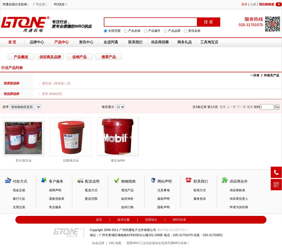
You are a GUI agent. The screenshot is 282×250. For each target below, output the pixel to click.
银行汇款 (19, 199)
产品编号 (154, 31)
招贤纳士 (151, 220)
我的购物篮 (270, 4)
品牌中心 (37, 42)
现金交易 (19, 190)
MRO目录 (179, 220)
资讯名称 (194, 31)
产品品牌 (174, 31)
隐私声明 (163, 207)
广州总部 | (39, 4)
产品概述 (21, 57)
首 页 (12, 42)
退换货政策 (56, 199)
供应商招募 (160, 42)
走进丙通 (111, 42)
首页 (99, 220)
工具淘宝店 (209, 42)
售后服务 (55, 207)
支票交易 (19, 207)
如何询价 (127, 199)
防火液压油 (23, 139)
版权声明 (163, 199)
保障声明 (55, 190)
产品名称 (134, 31)
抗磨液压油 (71, 139)
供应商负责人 (239, 199)
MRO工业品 (141, 243)
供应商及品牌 (50, 57)
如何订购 (127, 207)
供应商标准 (237, 190)
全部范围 (114, 31)
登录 (244, 4)
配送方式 (91, 190)
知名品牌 (98, 243)
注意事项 (163, 190)
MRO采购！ (182, 243)
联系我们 (135, 42)
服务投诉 (200, 199)
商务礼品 (184, 42)
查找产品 (127, 190)
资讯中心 (86, 42)
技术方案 (123, 220)
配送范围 (91, 199)
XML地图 (115, 243)
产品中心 (61, 42)
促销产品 (79, 57)
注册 (253, 4)
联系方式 (200, 190)
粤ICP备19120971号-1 (172, 230)
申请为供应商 (239, 207)
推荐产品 (109, 57)
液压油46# (118, 139)
